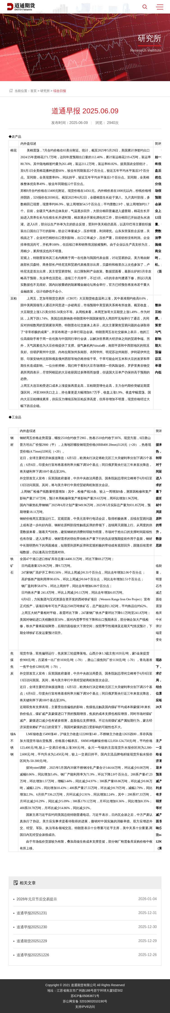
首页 (33, 91)
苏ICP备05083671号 (85, 996)
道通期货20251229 (32, 941)
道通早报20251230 (32, 927)
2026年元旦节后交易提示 (37, 899)
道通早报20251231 (32, 913)
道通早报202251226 (33, 955)
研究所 (45, 91)
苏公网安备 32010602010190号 (85, 1001)
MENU (159, 7)
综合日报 (59, 91)
